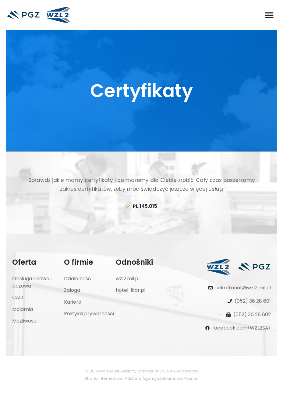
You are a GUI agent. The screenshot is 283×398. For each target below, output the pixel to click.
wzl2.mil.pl (128, 278)
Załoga (72, 290)
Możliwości (24, 320)
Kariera (72, 301)
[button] (269, 15)
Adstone (133, 378)
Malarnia (22, 309)
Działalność (77, 278)
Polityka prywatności (89, 313)
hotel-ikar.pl (130, 290)
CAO (17, 297)
